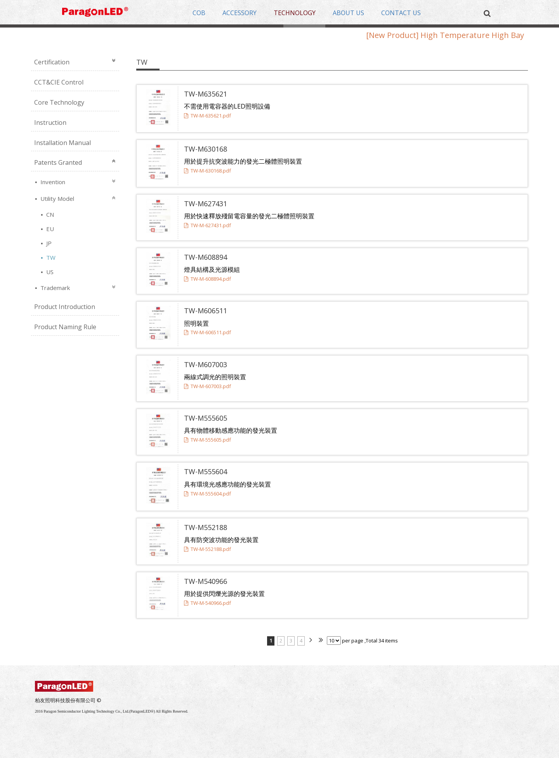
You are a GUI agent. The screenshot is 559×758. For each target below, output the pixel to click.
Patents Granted (58, 162)
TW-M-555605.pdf (207, 439)
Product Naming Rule (65, 327)
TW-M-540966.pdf (207, 602)
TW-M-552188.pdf (207, 549)
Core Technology (59, 102)
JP (48, 243)
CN (49, 214)
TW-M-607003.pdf (207, 386)
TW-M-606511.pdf (207, 332)
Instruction (50, 122)
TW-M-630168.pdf (207, 170)
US (49, 272)
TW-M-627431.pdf (207, 225)
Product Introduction (64, 306)
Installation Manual (62, 142)
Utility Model (56, 198)
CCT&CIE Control (58, 82)
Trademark (54, 288)
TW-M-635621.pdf (207, 115)
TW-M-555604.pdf (207, 493)
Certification (51, 62)
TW (50, 257)
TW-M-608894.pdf (207, 278)
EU (49, 229)
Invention (52, 182)
